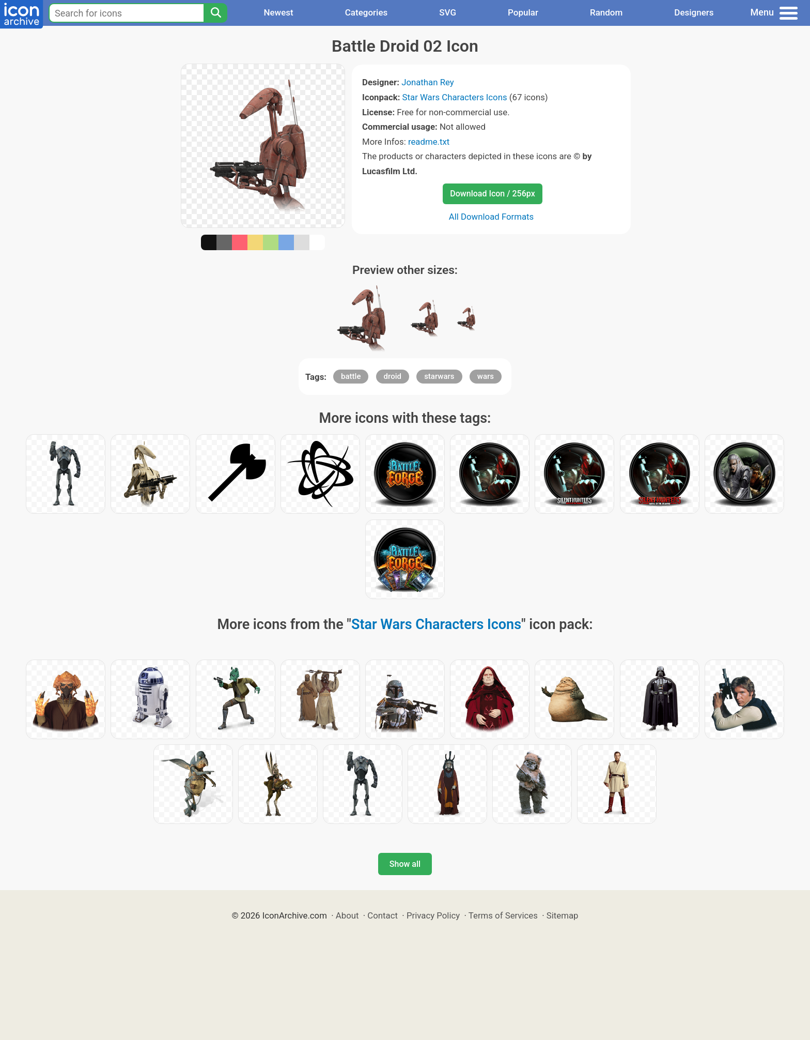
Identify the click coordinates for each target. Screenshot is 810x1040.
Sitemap (563, 915)
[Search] (215, 13)
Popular (523, 12)
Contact (382, 915)
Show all (405, 864)
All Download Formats (491, 216)
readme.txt (428, 141)
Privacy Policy (433, 915)
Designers (693, 12)
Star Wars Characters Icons (454, 97)
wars (485, 376)
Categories (366, 12)
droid (392, 376)
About (347, 915)
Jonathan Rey (427, 82)
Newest (278, 12)
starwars (439, 376)
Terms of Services (503, 915)
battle (351, 376)
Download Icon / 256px (492, 193)
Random (606, 12)
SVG (447, 12)
